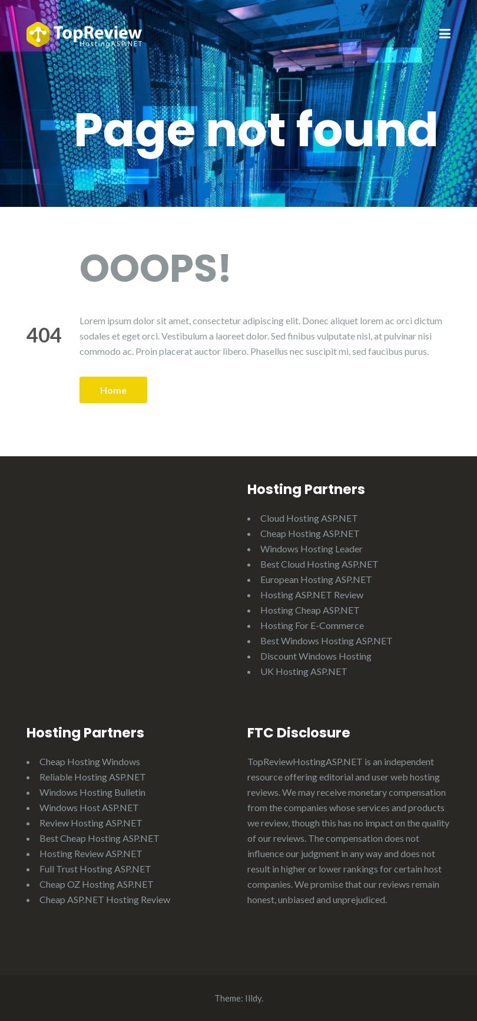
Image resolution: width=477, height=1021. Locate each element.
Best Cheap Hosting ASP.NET (99, 838)
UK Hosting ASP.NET (303, 671)
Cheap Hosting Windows (89, 761)
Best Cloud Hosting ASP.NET (319, 563)
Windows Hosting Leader (311, 548)
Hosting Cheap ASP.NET (310, 609)
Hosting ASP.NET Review (311, 594)
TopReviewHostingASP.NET (305, 761)
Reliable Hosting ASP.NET (92, 776)
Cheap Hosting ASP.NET (310, 533)
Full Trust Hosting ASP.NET (95, 868)
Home (113, 390)
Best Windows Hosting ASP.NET (326, 640)
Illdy (253, 998)
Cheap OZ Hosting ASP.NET (96, 884)
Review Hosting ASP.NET (91, 822)
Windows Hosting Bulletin (92, 792)
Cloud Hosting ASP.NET (309, 517)
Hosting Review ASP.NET (91, 853)
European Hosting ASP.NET (316, 579)
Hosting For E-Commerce (312, 625)
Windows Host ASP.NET (89, 807)
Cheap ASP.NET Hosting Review (104, 899)
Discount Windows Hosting (316, 655)
